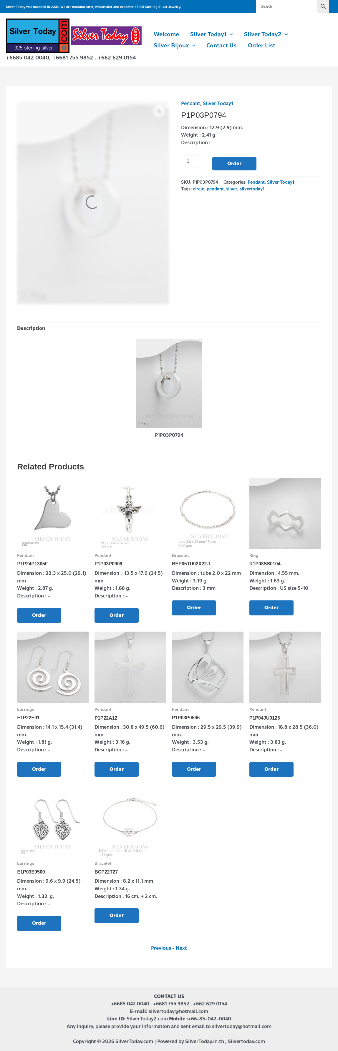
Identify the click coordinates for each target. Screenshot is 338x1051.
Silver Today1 (211, 34)
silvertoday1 (252, 189)
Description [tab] (31, 328)
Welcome (166, 34)
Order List (261, 45)
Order (234, 163)
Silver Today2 (266, 34)
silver (231, 189)
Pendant (190, 103)
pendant (215, 189)
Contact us (221, 45)
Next (181, 948)
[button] (230, 34)
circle (198, 189)
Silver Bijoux (174, 45)
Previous (161, 948)
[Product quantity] (190, 161)
